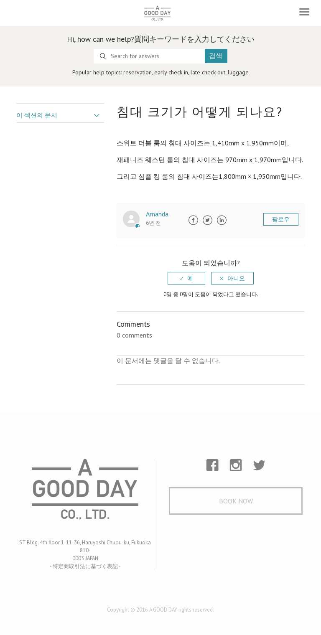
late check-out (208, 72)
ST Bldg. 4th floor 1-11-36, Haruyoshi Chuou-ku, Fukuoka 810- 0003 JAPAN (85, 550)
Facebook (193, 220)
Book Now (236, 501)
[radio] (186, 278)
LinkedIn (222, 220)
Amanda (157, 214)
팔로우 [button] (281, 219)
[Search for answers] (149, 56)
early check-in (171, 72)
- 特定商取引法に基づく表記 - (85, 566)
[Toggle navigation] (304, 12)
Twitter (207, 220)
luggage (238, 72)
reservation (137, 72)
